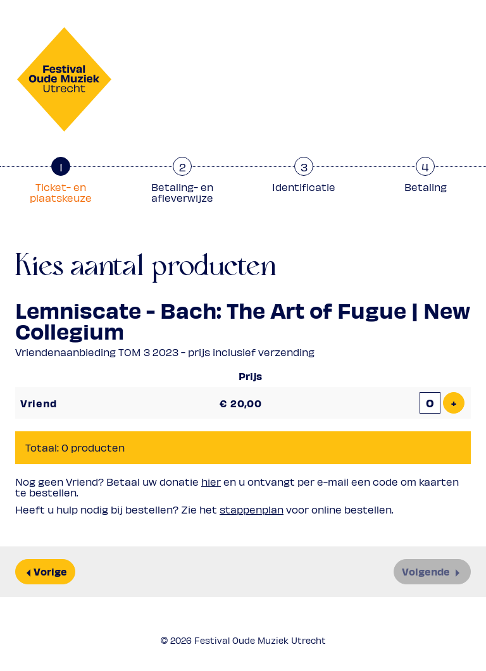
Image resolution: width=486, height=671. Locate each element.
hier (211, 482)
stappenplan (252, 509)
